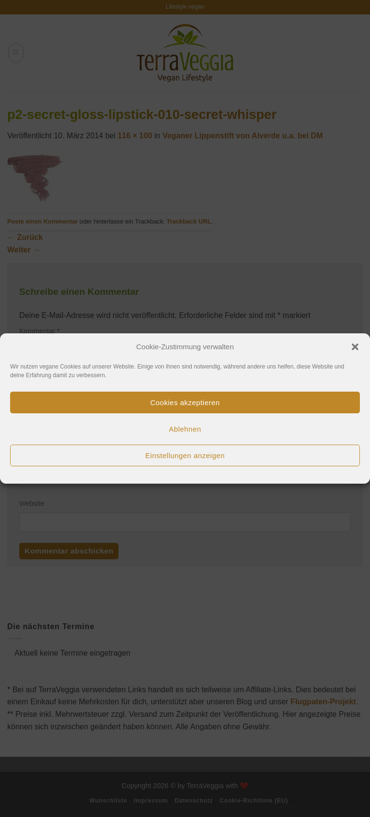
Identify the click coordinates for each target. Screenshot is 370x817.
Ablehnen (185, 429)
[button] (355, 347)
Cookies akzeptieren (185, 402)
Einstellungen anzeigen (185, 455)
